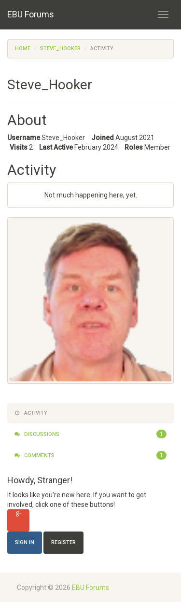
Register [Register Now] (63, 542)
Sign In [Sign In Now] (24, 542)
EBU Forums (30, 14)
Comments (90, 455)
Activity (30, 413)
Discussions (90, 434)
